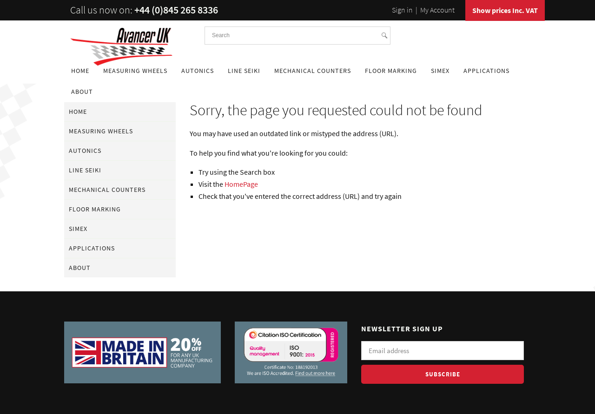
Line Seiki (244, 70)
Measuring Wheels (135, 70)
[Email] (442, 350)
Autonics (197, 70)
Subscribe (442, 374)
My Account (437, 9)
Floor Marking (391, 70)
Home (80, 70)
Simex (440, 70)
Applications (486, 70)
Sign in (402, 9)
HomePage (241, 184)
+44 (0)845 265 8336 (176, 9)
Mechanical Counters (312, 70)
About (82, 91)
